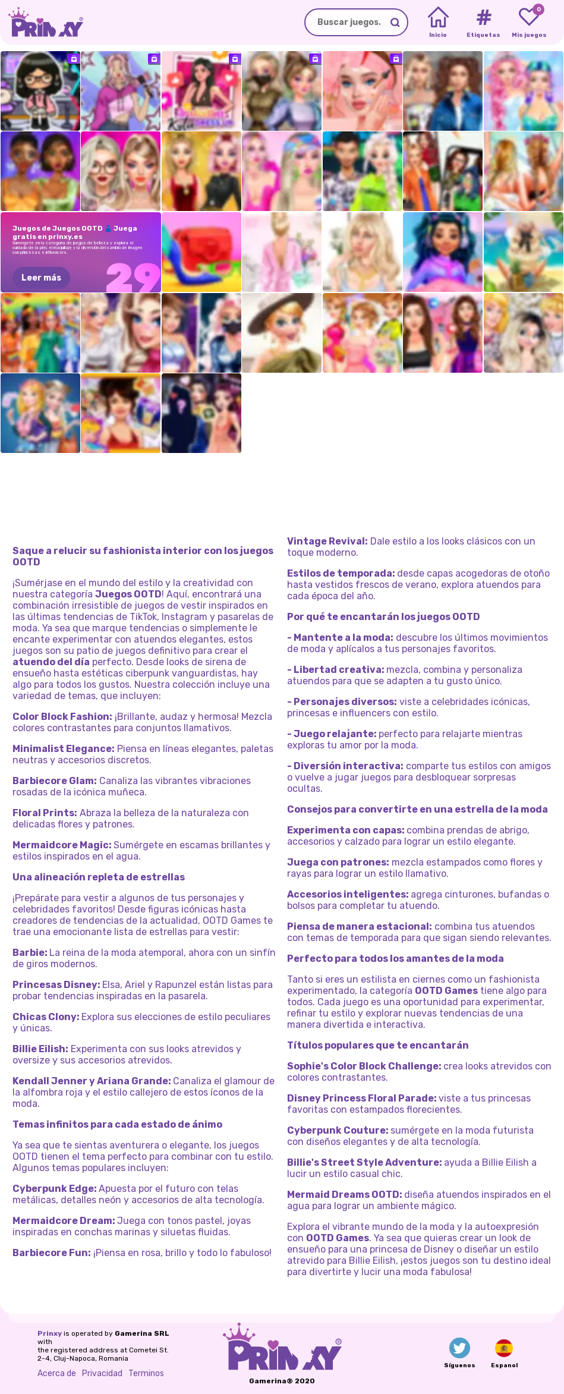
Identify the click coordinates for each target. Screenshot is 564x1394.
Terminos (146, 1373)
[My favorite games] (529, 22)
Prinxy (49, 1333)
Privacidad (102, 1373)
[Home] (438, 22)
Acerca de (56, 1373)
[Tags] (483, 22)
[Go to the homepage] (41, 22)
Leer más (41, 278)
